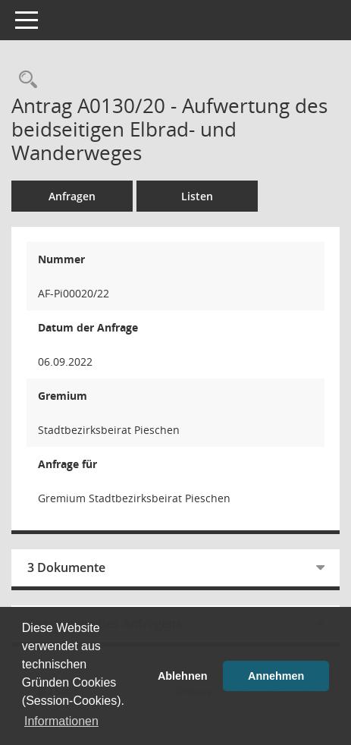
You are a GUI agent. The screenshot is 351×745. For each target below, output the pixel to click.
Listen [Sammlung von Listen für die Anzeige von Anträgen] (197, 196)
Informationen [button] (61, 721)
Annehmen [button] (276, 676)
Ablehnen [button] (183, 676)
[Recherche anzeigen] (24, 80)
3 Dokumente (66, 567)
